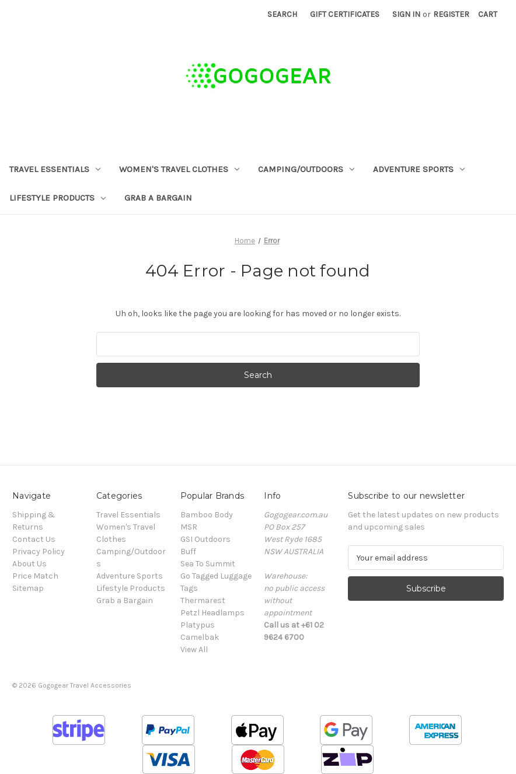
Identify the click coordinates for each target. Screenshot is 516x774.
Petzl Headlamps (212, 613)
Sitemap (28, 588)
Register (451, 14)
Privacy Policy (38, 551)
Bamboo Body (206, 515)
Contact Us (33, 539)
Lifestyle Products (57, 197)
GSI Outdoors (205, 539)
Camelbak (199, 637)
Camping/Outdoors (306, 169)
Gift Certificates (344, 14)
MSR (188, 527)
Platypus (197, 625)
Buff (188, 551)
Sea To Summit (207, 564)
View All (194, 649)
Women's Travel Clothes (179, 169)
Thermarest (202, 600)
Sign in (406, 14)
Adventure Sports (419, 169)
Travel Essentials (54, 169)
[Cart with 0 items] (488, 14)
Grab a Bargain (158, 197)
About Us (29, 564)
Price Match (35, 576)
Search (282, 14)
